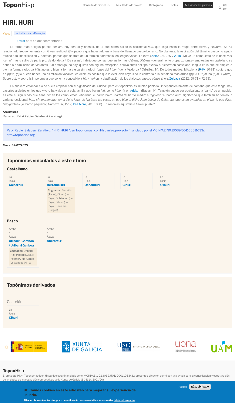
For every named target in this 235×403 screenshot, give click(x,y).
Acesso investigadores (198, 5)
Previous (6, 347)
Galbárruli (16, 185)
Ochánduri (92, 185)
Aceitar (183, 387)
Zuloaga (174, 78)
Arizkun (135, 90)
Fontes (174, 5)
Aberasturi (54, 241)
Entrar (21, 41)
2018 (177, 56)
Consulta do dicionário (96, 5)
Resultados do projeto (129, 5)
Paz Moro (79, 104)
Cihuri (127, 185)
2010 (154, 56)
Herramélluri (56, 185)
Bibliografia (156, 5)
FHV (202, 69)
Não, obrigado (200, 387)
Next (228, 347)
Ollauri (165, 185)
